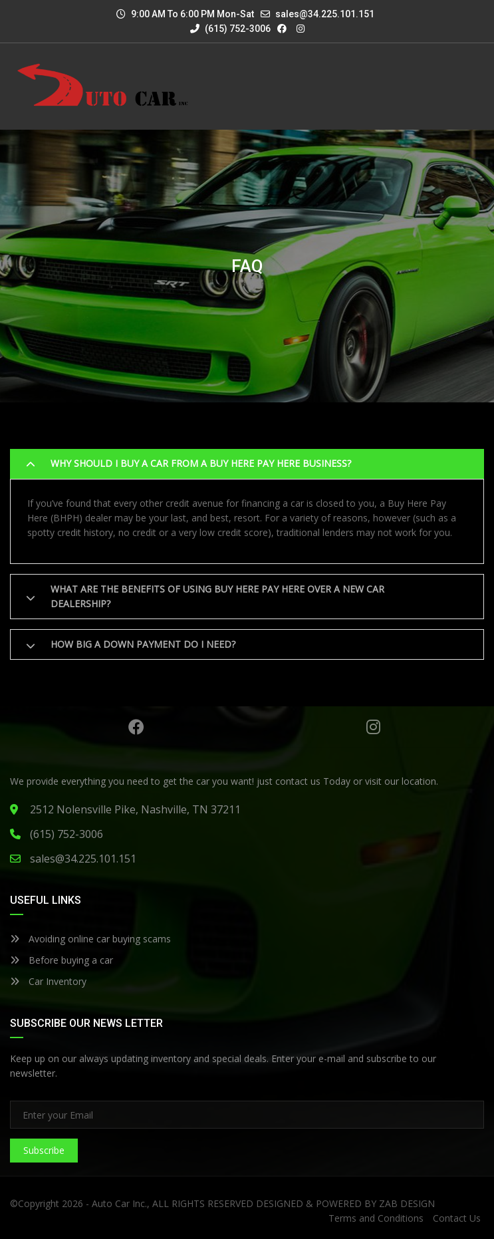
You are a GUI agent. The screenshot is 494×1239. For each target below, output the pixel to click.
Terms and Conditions (376, 1218)
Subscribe (43, 1150)
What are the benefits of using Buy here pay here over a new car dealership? (217, 596)
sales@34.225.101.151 (324, 14)
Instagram (373, 727)
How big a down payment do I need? (143, 644)
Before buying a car (61, 960)
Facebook (136, 727)
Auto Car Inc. (119, 1203)
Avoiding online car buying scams (90, 938)
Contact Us (457, 1218)
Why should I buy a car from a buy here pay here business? (201, 463)
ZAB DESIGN (407, 1203)
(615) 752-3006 (230, 28)
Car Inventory (48, 981)
